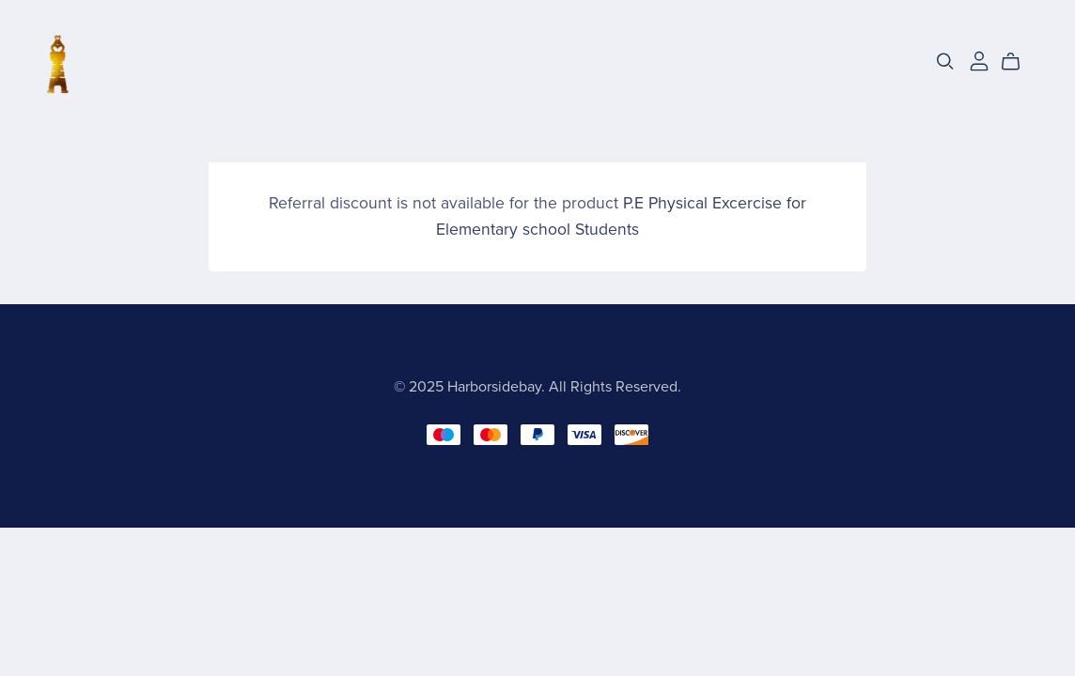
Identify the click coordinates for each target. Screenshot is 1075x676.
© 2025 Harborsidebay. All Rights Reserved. (537, 386)
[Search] (945, 61)
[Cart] (1018, 62)
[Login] (979, 60)
